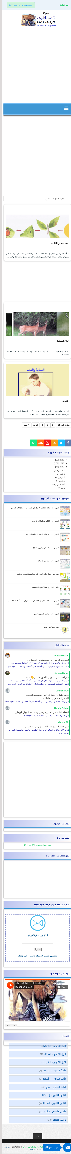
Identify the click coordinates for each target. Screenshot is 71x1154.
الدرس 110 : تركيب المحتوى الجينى (44, 614)
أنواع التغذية (60, 341)
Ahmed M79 (60, 691)
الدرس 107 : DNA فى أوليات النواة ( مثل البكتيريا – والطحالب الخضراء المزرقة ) (36, 730)
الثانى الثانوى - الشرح (53, 1112)
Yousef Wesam (59, 656)
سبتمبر (59, 481)
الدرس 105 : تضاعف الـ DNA (46, 561)
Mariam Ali (61, 722)
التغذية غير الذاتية (57, 243)
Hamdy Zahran (59, 708)
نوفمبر (59, 474)
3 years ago (7, 702)
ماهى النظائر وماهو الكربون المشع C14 (43, 588)
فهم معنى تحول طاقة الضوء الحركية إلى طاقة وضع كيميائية (36, 575)
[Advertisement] (35, 64)
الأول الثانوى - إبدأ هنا (52, 1046)
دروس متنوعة (57, 1120)
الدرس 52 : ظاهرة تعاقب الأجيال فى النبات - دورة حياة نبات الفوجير (33, 508)
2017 (59, 467)
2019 (59, 460)
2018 (59, 464)
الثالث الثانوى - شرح (54, 1087)
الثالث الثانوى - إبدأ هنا (52, 1071)
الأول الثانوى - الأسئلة (53, 1054)
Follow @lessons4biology (35, 845)
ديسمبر (59, 471)
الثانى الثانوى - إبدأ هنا (52, 1095)
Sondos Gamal (59, 673)
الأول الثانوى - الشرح (53, 1063)
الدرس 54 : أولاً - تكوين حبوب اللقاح (44, 548)
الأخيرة (24, 425)
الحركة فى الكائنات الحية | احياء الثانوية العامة (49, 716)
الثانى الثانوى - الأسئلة (52, 1104)
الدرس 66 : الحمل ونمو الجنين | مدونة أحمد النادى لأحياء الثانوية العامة (40, 702)
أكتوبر (60, 478)
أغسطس (58, 485)
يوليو (60, 488)
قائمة (60, 4)
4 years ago (61, 734)
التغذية (63, 401)
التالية (33, 425)
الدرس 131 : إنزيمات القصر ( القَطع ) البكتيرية (40, 535)
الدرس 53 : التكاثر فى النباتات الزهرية (43, 521)
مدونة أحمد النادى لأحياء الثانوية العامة (34, 1147)
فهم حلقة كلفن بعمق (49, 628)
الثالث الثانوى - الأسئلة (52, 1079)
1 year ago (10, 667)
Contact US (38, 1150)
